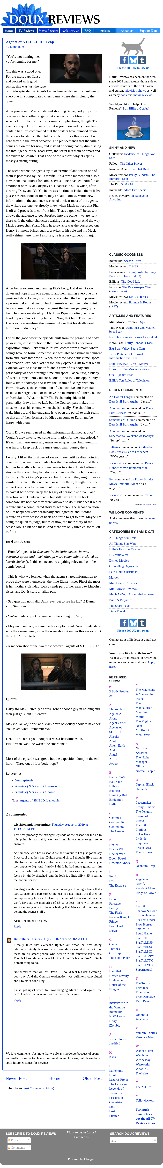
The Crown (116, 831)
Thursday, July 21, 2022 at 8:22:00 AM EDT (58, 939)
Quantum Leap (145, 865)
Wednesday (143, 1060)
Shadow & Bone (146, 911)
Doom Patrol (117, 858)
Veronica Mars (145, 1037)
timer (149, 495)
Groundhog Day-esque (124, 566)
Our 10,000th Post (121, 375)
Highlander (116, 980)
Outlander (142, 789)
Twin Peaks (143, 1001)
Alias (112, 741)
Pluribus (141, 829)
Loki (112, 1106)
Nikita (140, 766)
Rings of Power (146, 893)
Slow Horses (144, 924)
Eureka (113, 876)
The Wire (142, 1073)
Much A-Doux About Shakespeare (131, 594)
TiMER (134, 266)
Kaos (112, 1057)
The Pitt (141, 825)
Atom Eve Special (135, 190)
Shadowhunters (146, 915)
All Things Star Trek (122, 538)
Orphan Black (145, 784)
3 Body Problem (119, 691)
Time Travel (117, 611)
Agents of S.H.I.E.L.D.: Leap (30, 42)
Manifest (141, 712)
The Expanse (117, 885)
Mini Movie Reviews (123, 588)
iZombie (114, 1025)
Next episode (24, 780)
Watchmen (142, 1055)
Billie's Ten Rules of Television (129, 380)
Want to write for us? (81, 1132)
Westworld (143, 1064)
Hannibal (115, 971)
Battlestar (115, 781)
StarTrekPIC (144, 951)
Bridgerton (116, 799)
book (124, 95)
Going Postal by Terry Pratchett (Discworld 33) (132, 274)
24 (110, 696)
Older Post (92, 1078)
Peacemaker (143, 802)
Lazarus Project (119, 1079)
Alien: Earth (117, 745)
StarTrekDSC (144, 947)
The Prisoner (144, 852)
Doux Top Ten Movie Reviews (129, 369)
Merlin (140, 716)
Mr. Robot (142, 730)
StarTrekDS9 (144, 942)
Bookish (114, 790)
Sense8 (140, 906)
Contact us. (81, 1137)
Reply (17, 926)
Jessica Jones (117, 1039)
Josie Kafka (116, 463)
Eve (111, 479)
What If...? (143, 1069)
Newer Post (16, 1078)
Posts (13, 1140)
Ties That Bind (139, 169)
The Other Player (131, 163)
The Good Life (130, 281)
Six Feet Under (145, 920)
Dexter (113, 844)
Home (54, 1078)
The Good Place (119, 957)
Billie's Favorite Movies (124, 549)
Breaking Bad (118, 795)
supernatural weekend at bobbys (131, 436)
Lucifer (114, 1115)
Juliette (114, 447)
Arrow (113, 759)
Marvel (114, 577)
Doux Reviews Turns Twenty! (128, 363)
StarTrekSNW (145, 956)
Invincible (115, 1012)
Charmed (115, 817)
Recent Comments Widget (148, 504)
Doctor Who (117, 849)
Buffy (113, 804)
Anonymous (117, 408)
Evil (112, 881)
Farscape (115, 903)
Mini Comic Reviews (123, 583)
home (35, 792)
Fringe (113, 921)
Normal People (145, 771)
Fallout (113, 899)
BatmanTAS (117, 777)
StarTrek (141, 938)
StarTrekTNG (145, 960)
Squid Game (144, 933)
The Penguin (144, 811)
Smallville (142, 929)
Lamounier (53, 800)
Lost (112, 1111)
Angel (113, 754)
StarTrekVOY (145, 965)
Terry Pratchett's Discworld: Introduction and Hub (127, 356)
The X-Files (143, 1087)
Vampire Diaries (146, 1033)
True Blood (143, 992)
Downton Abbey (119, 863)
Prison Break (144, 847)
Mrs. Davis (143, 734)
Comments (16, 1147)
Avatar (113, 763)
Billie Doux (21, 939)
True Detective (145, 996)
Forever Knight (119, 917)
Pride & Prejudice (120, 600)
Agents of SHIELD (32, 800)
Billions (114, 786)
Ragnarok (142, 879)
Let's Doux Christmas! (123, 571)
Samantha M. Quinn (122, 420)
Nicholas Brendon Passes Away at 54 (133, 337)
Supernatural (144, 969)
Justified (114, 1043)
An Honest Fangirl (121, 397)
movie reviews (142, 95)
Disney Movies (119, 560)
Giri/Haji (115, 953)
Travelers (142, 987)
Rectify (140, 883)
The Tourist (143, 983)
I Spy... (143, 322)
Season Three (132, 261)
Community (117, 822)
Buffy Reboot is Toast (139, 343)
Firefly (113, 908)
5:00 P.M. (127, 184)
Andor (113, 750)
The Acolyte (117, 709)
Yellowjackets (145, 1100)
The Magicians (145, 689)
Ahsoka (114, 736)
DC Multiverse (118, 555)
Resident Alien (145, 888)
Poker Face (143, 834)
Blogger (89, 1159)
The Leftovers (118, 1084)
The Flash (115, 912)
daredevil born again (123, 401)
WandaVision (144, 1050)
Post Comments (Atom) (38, 1088)
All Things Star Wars (122, 543)
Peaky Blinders (145, 807)
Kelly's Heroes (138, 296)
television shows (135, 90)
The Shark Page (119, 605)
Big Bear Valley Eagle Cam (127, 348)
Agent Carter (117, 723)
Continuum (116, 827)
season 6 (37, 786)
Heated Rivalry (119, 975)
